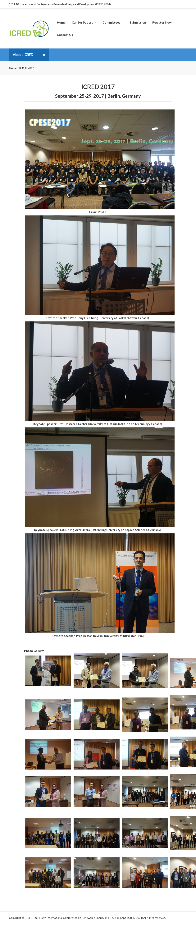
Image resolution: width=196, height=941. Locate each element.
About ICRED (23, 55)
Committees (113, 22)
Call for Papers (84, 22)
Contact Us (65, 34)
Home (61, 22)
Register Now (162, 22)
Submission (138, 22)
